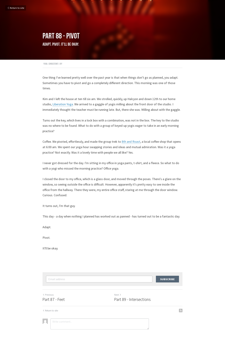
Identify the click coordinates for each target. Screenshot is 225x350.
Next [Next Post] (117, 294)
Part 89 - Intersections (132, 299)
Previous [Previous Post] (48, 294)
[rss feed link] (180, 310)
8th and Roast (131, 142)
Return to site (15, 7)
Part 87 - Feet (54, 299)
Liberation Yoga (62, 104)
